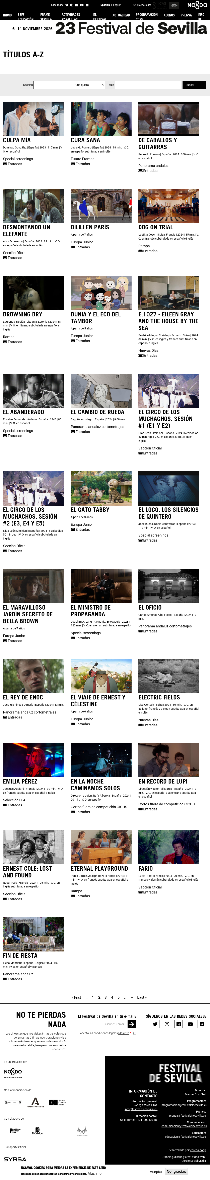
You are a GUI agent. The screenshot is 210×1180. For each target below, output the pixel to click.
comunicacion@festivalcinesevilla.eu (184, 1126)
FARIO (145, 868)
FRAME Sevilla (46, 16)
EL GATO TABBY (90, 509)
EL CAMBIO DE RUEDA (97, 411)
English (117, 4)
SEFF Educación (25, 16)
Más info (123, 1033)
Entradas (12, 164)
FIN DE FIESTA (20, 955)
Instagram (71, 5)
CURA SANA (85, 139)
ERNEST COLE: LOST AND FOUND (27, 872)
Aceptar (156, 1172)
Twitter (66, 5)
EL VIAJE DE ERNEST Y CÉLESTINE (98, 700)
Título (110, 84)
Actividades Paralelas (71, 16)
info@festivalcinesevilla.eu (141, 1109)
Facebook (76, 5)
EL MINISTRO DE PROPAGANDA (91, 611)
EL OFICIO (150, 607)
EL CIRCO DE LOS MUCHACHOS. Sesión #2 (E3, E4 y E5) (30, 516)
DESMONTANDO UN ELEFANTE (26, 230)
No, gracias (176, 1172)
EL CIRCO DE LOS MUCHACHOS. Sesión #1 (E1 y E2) (165, 418)
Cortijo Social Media (194, 1160)
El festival (100, 16)
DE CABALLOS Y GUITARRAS (157, 143)
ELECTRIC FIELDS (159, 697)
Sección (28, 84)
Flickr (87, 5)
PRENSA (186, 15)
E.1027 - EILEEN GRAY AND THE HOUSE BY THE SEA (168, 320)
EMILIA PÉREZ (20, 781)
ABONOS (169, 15)
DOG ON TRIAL (155, 227)
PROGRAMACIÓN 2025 (147, 16)
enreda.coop (198, 1150)
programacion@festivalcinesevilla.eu (184, 1105)
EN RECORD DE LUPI (163, 781)
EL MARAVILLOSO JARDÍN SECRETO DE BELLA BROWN (28, 614)
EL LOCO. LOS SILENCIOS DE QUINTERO (168, 513)
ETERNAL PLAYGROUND (99, 868)
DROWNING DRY (22, 314)
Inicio (7, 15)
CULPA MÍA (17, 139)
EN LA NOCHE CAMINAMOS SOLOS (95, 785)
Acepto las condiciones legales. (104, 1033)
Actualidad (121, 15)
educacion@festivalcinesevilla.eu (185, 1136)
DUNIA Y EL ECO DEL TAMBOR (96, 317)
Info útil (201, 16)
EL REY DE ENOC (23, 697)
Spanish (105, 4)
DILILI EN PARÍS (90, 227)
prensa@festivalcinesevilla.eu (187, 1115)
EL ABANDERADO (23, 411)
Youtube (82, 5)
